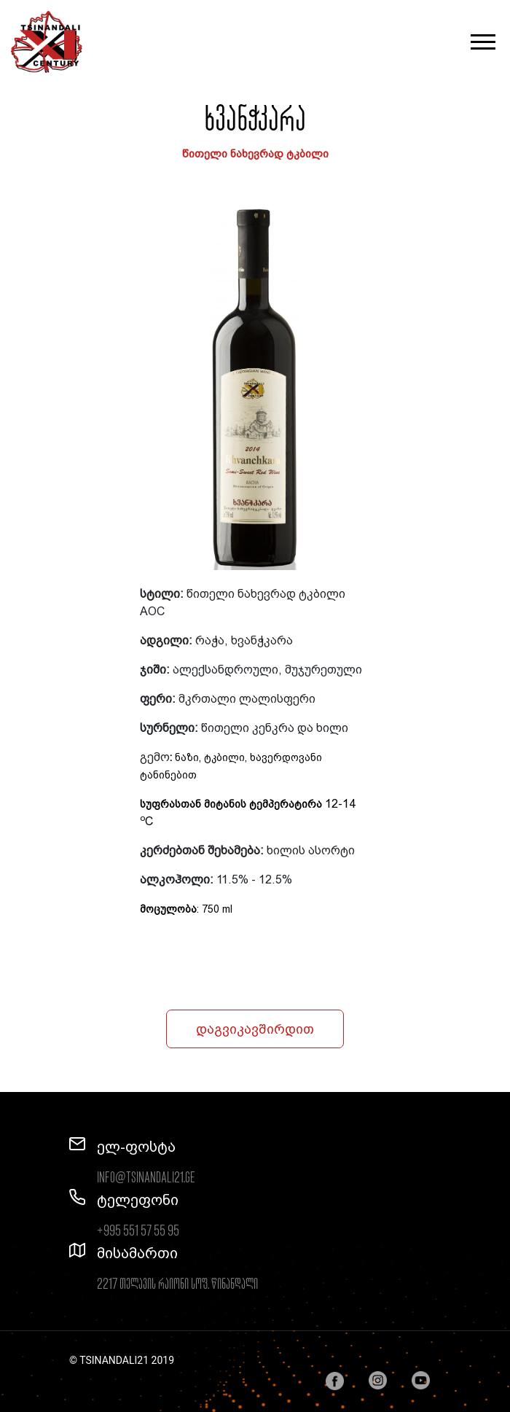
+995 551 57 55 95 (138, 1231)
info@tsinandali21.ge (146, 1178)
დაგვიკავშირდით (255, 1029)
